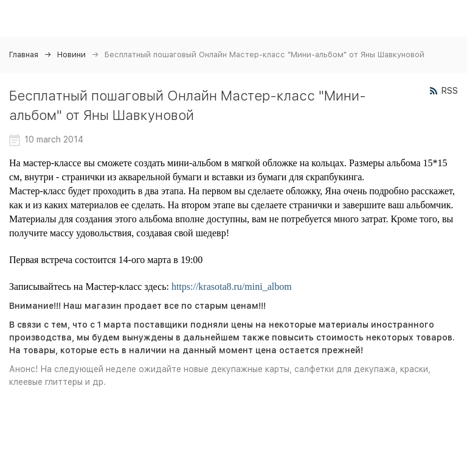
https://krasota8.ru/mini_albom (231, 286)
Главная (23, 54)
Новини (71, 54)
